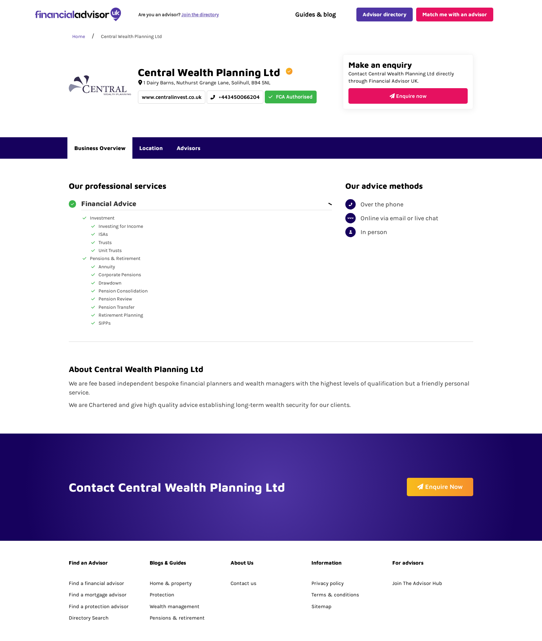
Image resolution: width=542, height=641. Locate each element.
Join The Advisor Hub (417, 564)
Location (151, 151)
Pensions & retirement (177, 599)
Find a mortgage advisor (98, 576)
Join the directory (200, 16)
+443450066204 (235, 100)
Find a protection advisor (99, 588)
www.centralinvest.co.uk (172, 100)
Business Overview (99, 151)
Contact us (243, 564)
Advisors (188, 151)
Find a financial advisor (96, 564)
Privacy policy (327, 564)
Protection (162, 576)
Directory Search (89, 599)
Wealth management (174, 588)
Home (78, 40)
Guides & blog (315, 16)
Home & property (170, 564)
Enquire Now (440, 495)
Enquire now (408, 99)
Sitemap (321, 588)
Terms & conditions (335, 576)
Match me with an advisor (454, 16)
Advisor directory (384, 16)
